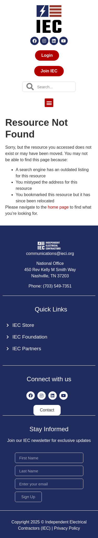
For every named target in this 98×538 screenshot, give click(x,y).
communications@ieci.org (50, 253)
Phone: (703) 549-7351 (50, 286)
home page (58, 207)
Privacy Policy (67, 528)
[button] (49, 102)
